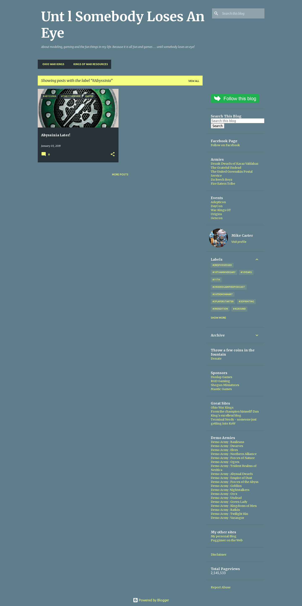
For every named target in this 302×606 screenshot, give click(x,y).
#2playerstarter (223, 301)
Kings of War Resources (89, 64)
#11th (216, 279)
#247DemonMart (222, 294)
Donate (216, 358)
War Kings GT (221, 210)
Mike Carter (242, 235)
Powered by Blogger (151, 600)
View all (193, 81)
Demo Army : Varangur (227, 518)
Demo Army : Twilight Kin (229, 514)
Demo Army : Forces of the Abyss (234, 482)
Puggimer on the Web (227, 540)
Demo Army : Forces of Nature (233, 458)
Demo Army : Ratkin (225, 510)
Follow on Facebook (225, 145)
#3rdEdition (220, 309)
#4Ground (239, 309)
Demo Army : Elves (224, 450)
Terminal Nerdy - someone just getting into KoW (233, 421)
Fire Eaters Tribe (223, 183)
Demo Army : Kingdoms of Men (234, 506)
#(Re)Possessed (222, 265)
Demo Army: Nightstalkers (230, 490)
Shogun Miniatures (225, 385)
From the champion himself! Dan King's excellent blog (235, 413)
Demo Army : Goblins (226, 486)
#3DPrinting (246, 301)
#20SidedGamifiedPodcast (228, 287)
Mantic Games (221, 389)
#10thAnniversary (224, 272)
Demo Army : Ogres (225, 462)
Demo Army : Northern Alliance (233, 454)
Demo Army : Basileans (227, 442)
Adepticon (218, 202)
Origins (216, 214)
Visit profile (238, 241)
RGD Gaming (220, 381)
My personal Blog (223, 536)
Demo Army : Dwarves (227, 446)
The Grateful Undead (226, 168)
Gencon (217, 218)
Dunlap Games (221, 377)
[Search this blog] (242, 13)
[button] (112, 154)
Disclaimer (218, 554)
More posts (120, 174)
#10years (246, 272)
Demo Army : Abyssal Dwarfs (232, 474)
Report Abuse (220, 587)
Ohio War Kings (52, 64)
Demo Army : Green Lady (229, 502)
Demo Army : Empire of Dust (231, 478)
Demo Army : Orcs (224, 494)
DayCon (217, 206)
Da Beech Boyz (221, 179)
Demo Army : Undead (226, 498)
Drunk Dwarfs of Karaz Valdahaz (234, 164)
